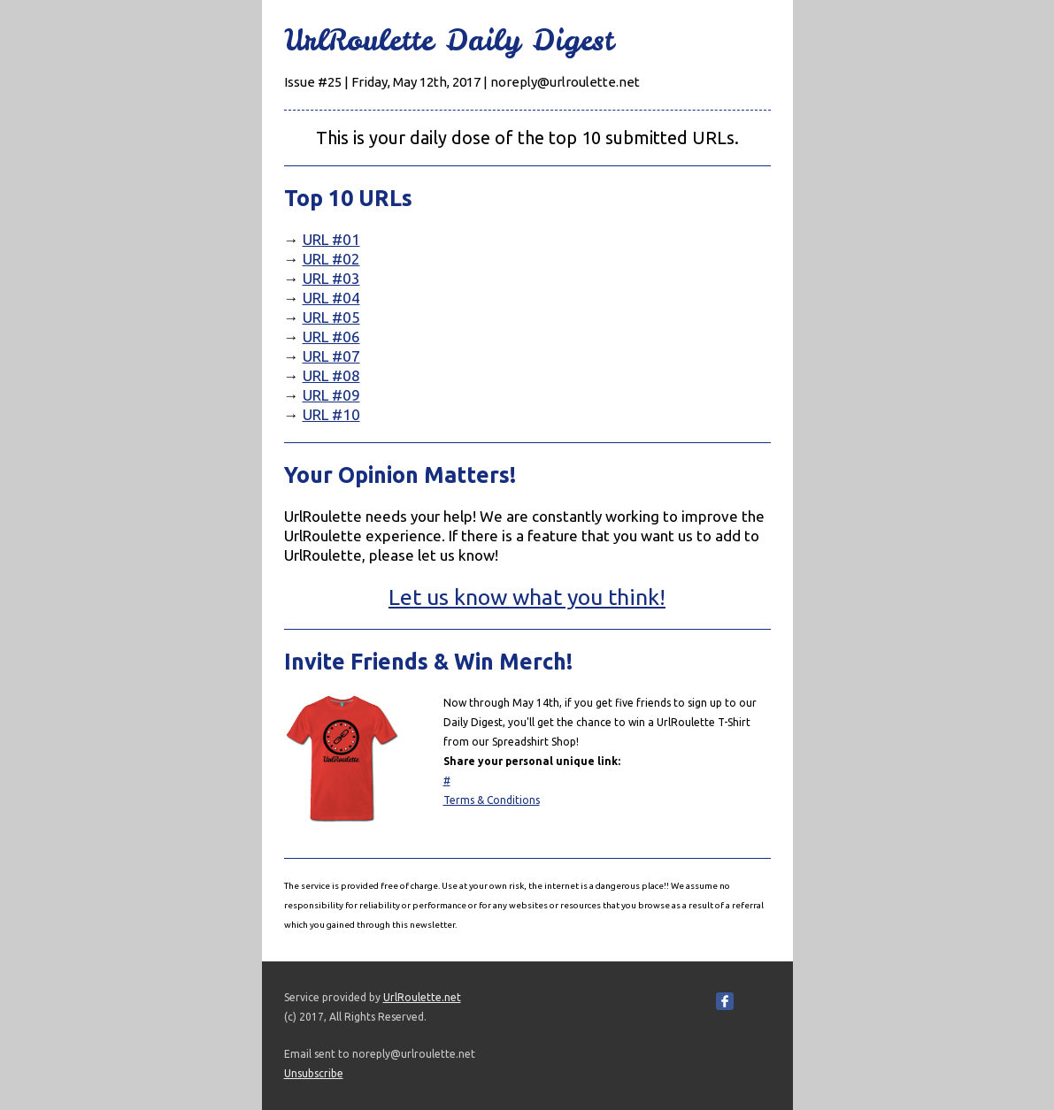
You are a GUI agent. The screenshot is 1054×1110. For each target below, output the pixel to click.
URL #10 (331, 414)
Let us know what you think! (527, 597)
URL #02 (331, 258)
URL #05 (331, 317)
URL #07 (331, 356)
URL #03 (331, 278)
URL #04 (331, 297)
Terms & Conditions (491, 800)
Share (752, 1001)
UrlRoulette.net (422, 997)
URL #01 (331, 239)
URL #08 (331, 375)
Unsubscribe (313, 1073)
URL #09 (331, 395)
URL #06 (331, 336)
